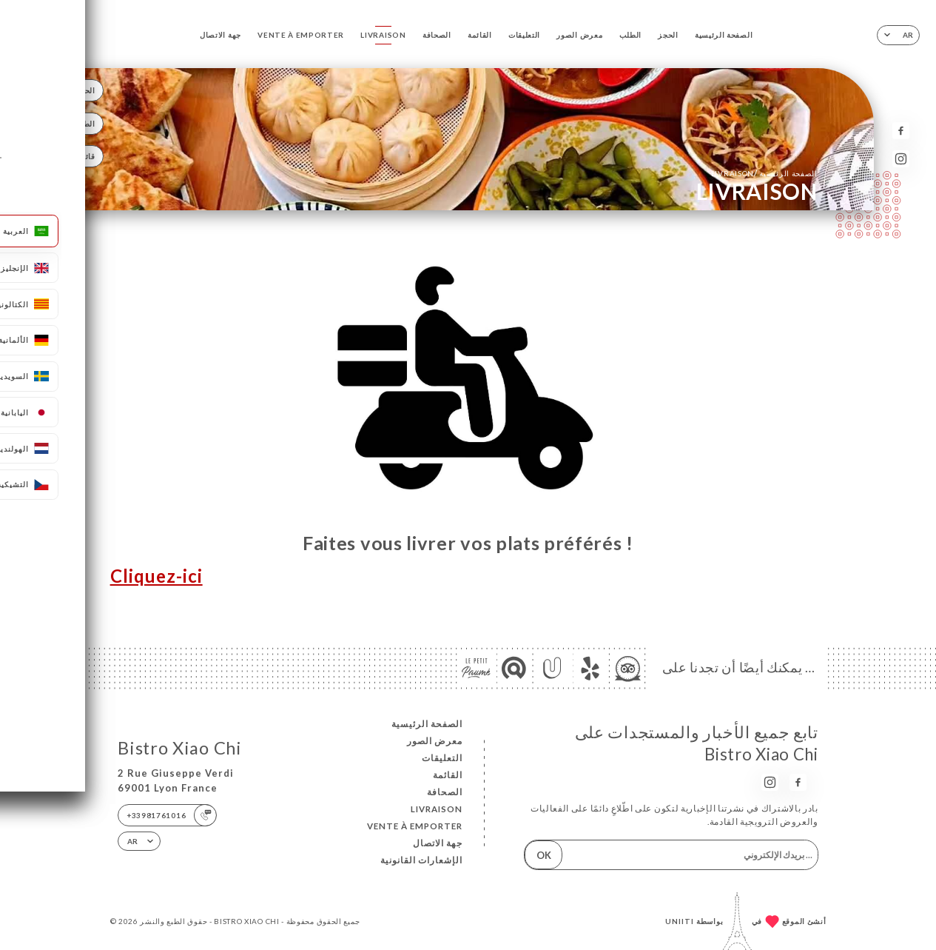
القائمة (480, 34)
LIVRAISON (382, 34)
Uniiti (679, 921)
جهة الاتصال (220, 34)
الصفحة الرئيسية (723, 34)
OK (543, 855)
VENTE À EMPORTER (300, 34)
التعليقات (524, 34)
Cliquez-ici (156, 576)
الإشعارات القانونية (421, 860)
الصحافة (436, 34)
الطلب (630, 34)
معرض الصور (579, 34)
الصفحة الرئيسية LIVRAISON (764, 173)
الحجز (668, 34)
